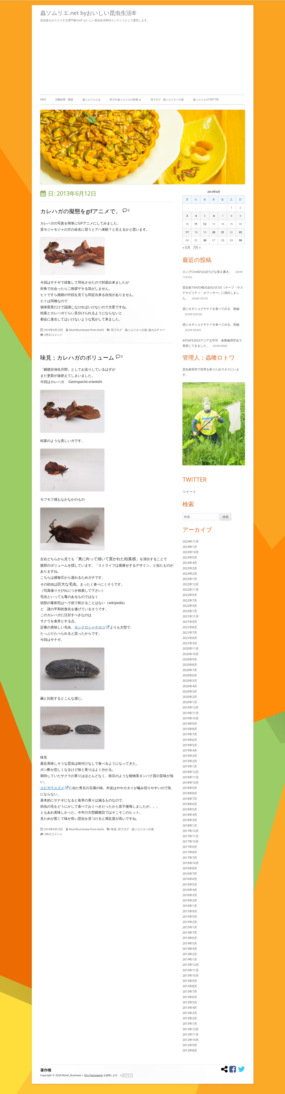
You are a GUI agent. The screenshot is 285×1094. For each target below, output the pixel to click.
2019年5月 (189, 745)
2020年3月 (189, 691)
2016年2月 (189, 900)
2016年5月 (189, 884)
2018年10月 (190, 782)
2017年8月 (189, 852)
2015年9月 (189, 911)
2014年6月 (189, 938)
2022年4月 (189, 606)
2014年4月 (189, 949)
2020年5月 (189, 680)
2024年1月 (189, 547)
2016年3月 (189, 895)
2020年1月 (189, 702)
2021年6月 (189, 638)
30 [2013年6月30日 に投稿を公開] (240, 240)
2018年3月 (189, 820)
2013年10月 (190, 975)
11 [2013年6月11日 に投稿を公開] (195, 224)
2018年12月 (190, 772)
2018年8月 (189, 793)
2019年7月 (189, 734)
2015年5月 (189, 916)
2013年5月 (189, 1002)
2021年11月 (190, 616)
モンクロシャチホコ (92, 627)
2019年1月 (189, 766)
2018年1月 (189, 825)
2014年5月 (189, 943)
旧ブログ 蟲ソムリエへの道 (167, 99)
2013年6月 (189, 997)
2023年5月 (189, 557)
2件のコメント (53, 335)
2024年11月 (190, 541)
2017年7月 (189, 857)
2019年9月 (189, 723)
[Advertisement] (142, 57)
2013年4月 (189, 1007)
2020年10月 (190, 654)
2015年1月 (189, 927)
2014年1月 (189, 959)
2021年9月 (189, 622)
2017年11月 (190, 836)
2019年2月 (189, 761)
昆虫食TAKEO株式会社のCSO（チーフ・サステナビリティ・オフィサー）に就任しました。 (212, 292)
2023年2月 (189, 573)
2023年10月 (190, 552)
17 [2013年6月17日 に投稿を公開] (186, 232)
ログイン (127, 1075)
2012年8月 (189, 1050)
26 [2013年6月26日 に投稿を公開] (204, 240)
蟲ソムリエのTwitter (206, 99)
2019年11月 (190, 713)
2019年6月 (189, 740)
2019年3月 (189, 756)
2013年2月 (189, 1018)
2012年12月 (190, 1029)
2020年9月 (189, 659)
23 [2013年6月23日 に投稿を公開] (240, 232)
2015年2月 (189, 922)
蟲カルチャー (156, 330)
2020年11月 (190, 648)
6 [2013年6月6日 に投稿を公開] (213, 216)
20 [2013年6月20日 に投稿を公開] (213, 232)
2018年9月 (189, 788)
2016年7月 (189, 873)
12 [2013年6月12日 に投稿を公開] (204, 224)
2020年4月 (189, 686)
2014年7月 (189, 932)
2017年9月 (189, 847)
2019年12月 (190, 707)
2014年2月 (189, 954)
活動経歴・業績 (64, 99)
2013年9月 (189, 981)
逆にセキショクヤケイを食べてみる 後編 (210, 309)
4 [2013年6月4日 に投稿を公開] (196, 216)
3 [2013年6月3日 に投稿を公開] (187, 216)
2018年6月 (189, 804)
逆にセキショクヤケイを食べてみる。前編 (210, 324)
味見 (114, 829)
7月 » (197, 247)
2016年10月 (190, 863)
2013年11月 (190, 970)
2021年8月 (189, 627)
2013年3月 (189, 1013)
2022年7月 (189, 600)
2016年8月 (189, 868)
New (43, 99)
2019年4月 (189, 750)
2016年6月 (189, 879)
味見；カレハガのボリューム (77, 357)
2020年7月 (189, 670)
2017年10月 (190, 841)
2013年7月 (189, 991)
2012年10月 (190, 1040)
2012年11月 (190, 1034)
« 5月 (186, 247)
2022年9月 (189, 595)
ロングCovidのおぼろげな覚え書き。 (207, 272)
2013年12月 (190, 965)
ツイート (189, 491)
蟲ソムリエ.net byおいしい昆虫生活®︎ (88, 13)
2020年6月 (189, 675)
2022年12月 (190, 584)
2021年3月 (189, 643)
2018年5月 (189, 809)
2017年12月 (190, 831)
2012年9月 (189, 1045)
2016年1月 (189, 906)
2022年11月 (190, 589)
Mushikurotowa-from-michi (86, 330)
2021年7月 (189, 632)
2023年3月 (189, 568)
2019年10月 (190, 718)
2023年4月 (189, 563)
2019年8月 (189, 729)
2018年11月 (190, 777)
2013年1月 (189, 1023)
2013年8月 (189, 986)
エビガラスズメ (54, 788)
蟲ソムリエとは (91, 99)
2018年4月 (189, 815)
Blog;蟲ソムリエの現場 (124, 99)
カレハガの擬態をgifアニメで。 (80, 211)
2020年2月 (189, 697)
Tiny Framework (93, 1075)
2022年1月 (189, 611)
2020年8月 (189, 665)
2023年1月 (189, 579)
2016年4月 (189, 890)
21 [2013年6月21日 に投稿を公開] (222, 232)
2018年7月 (189, 799)
